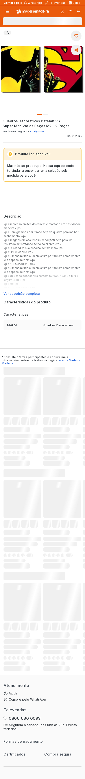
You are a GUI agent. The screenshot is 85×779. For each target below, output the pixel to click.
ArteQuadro (37, 131)
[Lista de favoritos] (70, 11)
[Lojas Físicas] (74, 2)
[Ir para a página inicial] (33, 11)
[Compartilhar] (76, 50)
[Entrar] (63, 11)
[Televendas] (56, 2)
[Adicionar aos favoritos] (76, 36)
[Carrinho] (78, 11)
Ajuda (13, 693)
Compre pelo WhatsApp (27, 699)
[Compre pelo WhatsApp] (33, 2)
